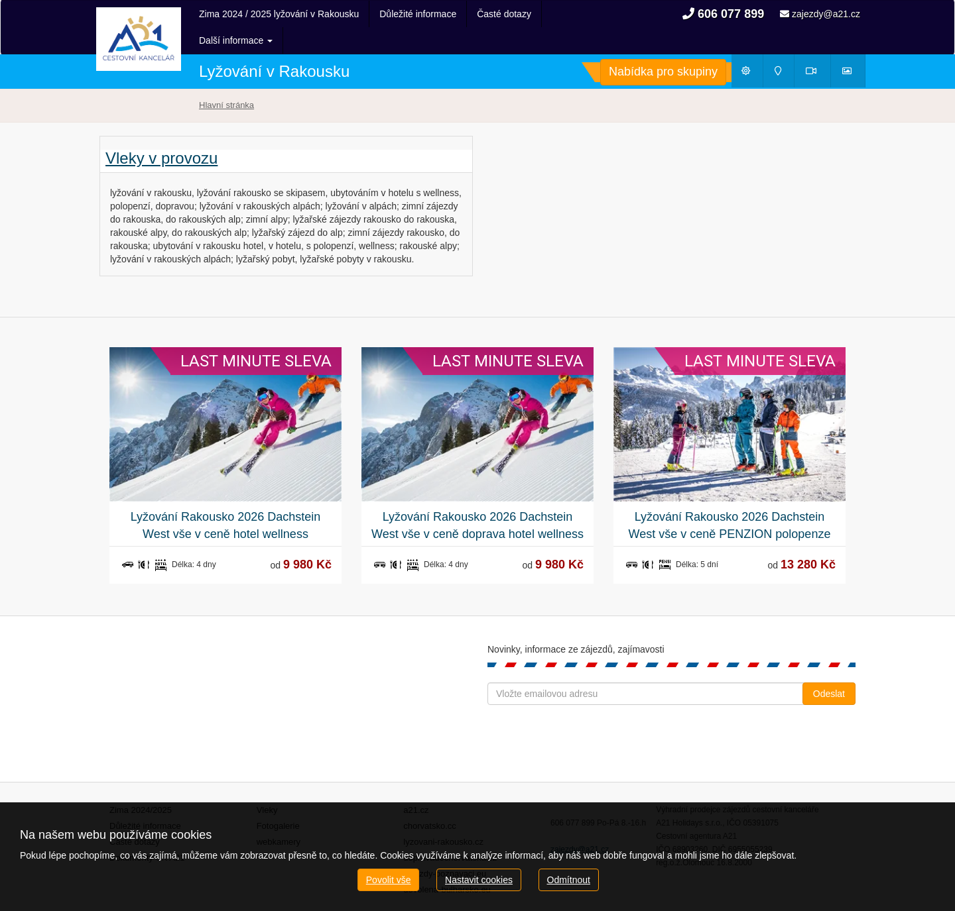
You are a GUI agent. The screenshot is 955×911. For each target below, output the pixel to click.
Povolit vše (388, 880)
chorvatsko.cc (429, 799)
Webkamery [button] (818, 47)
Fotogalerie (278, 799)
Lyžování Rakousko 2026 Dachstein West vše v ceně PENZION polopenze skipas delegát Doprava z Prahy (730, 500)
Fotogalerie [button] (853, 47)
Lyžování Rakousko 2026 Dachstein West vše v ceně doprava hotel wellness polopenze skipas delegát (477, 500)
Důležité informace (417, 14)
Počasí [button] (752, 47)
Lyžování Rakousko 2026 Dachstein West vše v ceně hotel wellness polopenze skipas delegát (226, 500)
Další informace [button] (513, 14)
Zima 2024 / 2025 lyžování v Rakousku (279, 14)
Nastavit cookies (479, 880)
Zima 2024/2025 (140, 783)
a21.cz (415, 783)
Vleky (267, 783)
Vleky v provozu (161, 131)
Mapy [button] (783, 47)
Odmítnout (568, 880)
